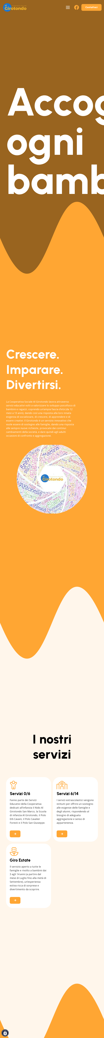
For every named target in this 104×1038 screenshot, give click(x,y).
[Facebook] (76, 7)
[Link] (28, 809)
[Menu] (68, 7)
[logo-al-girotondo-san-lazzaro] (14, 7)
